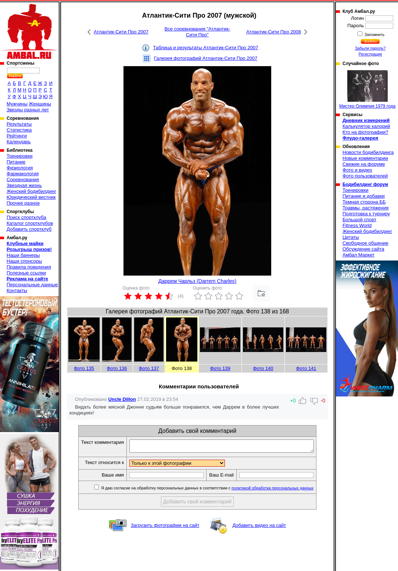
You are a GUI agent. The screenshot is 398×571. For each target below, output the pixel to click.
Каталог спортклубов (30, 223)
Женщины (40, 104)
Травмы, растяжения (365, 208)
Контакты (17, 290)
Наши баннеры (23, 255)
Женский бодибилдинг (31, 191)
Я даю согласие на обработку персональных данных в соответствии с (218, 490)
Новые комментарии (365, 158)
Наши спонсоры (24, 261)
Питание (16, 162)
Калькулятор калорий (366, 126)
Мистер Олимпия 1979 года (367, 89)
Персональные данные (32, 284)
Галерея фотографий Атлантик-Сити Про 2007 (205, 58)
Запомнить (374, 34)
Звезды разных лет (28, 109)
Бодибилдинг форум (365, 184)
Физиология (20, 167)
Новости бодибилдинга (368, 152)
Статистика (19, 130)
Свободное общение (365, 243)
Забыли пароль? (370, 48)
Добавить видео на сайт (259, 527)
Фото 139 (220, 368)
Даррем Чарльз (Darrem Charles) (197, 281)
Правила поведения (29, 267)
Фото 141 (306, 368)
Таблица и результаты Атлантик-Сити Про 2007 (205, 47)
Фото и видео (357, 170)
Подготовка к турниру (366, 213)
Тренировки (19, 156)
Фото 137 (149, 368)
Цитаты (351, 237)
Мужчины (17, 104)
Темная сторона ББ (364, 202)
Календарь (19, 141)
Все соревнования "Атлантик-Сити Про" (197, 31)
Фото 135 (84, 368)
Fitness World (357, 225)
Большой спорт (359, 219)
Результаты (19, 124)
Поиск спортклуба (26, 217)
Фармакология (23, 173)
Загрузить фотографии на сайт (165, 527)
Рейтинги (17, 136)
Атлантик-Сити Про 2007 (121, 32)
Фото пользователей (365, 176)
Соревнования (23, 179)
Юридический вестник (31, 197)
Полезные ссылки (26, 273)
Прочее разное (23, 203)
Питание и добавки (364, 196)
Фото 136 (117, 368)
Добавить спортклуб (29, 229)
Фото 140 (263, 368)
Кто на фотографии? (365, 132)
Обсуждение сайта (363, 249)
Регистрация (370, 54)
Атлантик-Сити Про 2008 (273, 32)
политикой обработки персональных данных (284, 490)
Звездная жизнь (24, 185)
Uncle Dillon (122, 399)
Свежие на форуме (364, 164)
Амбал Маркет (358, 255)
